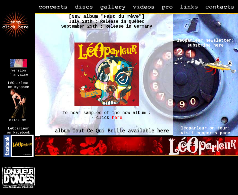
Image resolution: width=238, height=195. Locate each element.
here (218, 45)
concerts (206, 133)
